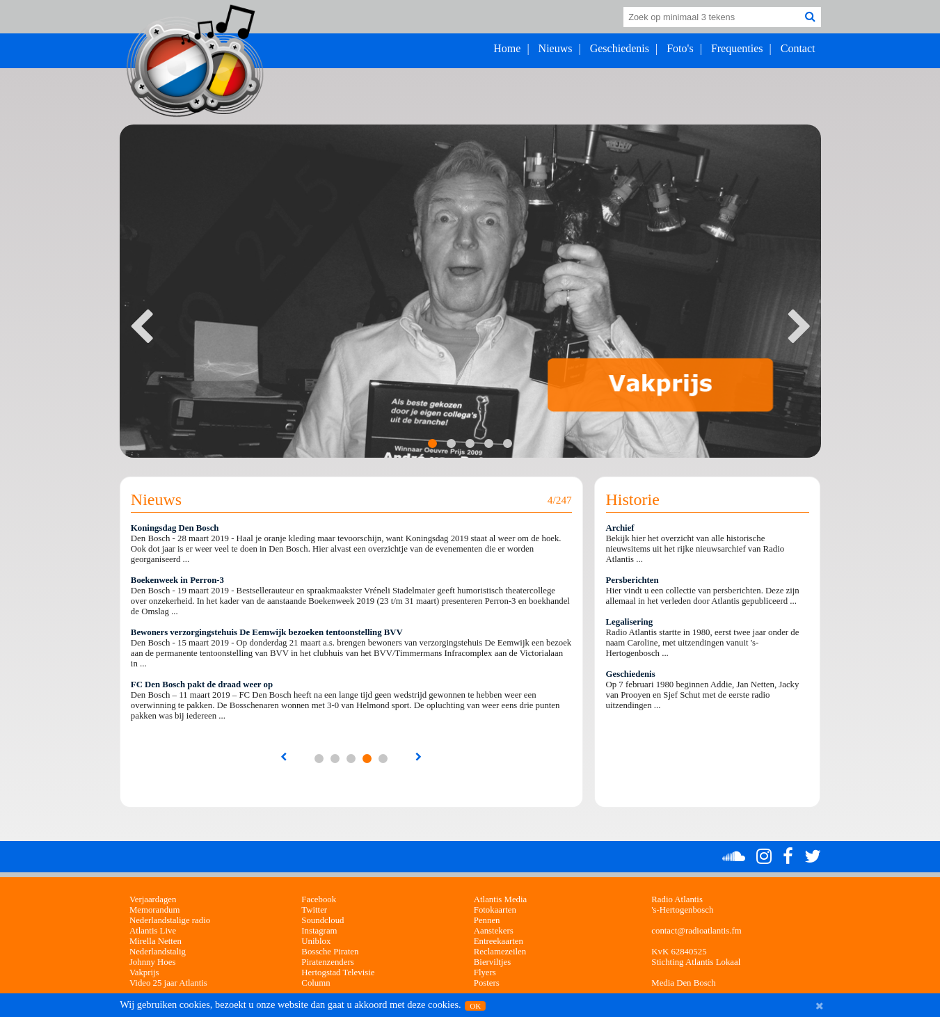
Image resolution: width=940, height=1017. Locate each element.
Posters (487, 983)
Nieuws (556, 48)
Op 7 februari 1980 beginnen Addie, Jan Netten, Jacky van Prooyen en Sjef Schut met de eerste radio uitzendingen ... (702, 695)
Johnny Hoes (152, 962)
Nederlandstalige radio (169, 920)
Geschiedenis (619, 48)
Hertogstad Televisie (337, 972)
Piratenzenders (327, 962)
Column (315, 983)
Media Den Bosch (683, 983)
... (319, 758)
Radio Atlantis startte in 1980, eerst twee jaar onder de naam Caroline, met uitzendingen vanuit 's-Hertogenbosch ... (702, 642)
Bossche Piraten (329, 951)
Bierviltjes (492, 962)
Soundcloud (322, 920)
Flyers (485, 972)
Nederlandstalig (157, 951)
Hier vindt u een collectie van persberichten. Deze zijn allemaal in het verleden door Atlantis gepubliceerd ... (702, 596)
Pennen (487, 920)
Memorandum (154, 910)
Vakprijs (144, 972)
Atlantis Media (500, 899)
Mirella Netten (155, 941)
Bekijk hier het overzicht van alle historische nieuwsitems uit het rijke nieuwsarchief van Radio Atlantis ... (695, 549)
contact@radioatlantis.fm (696, 931)
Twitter (314, 910)
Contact (798, 48)
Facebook (318, 899)
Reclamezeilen (500, 951)
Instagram (319, 931)
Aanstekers (493, 931)
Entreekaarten (498, 941)
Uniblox (315, 941)
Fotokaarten (495, 910)
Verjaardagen (153, 899)
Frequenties (737, 48)
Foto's (680, 48)
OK (475, 1006)
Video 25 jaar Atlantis (168, 983)
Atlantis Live (152, 931)
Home (506, 48)
